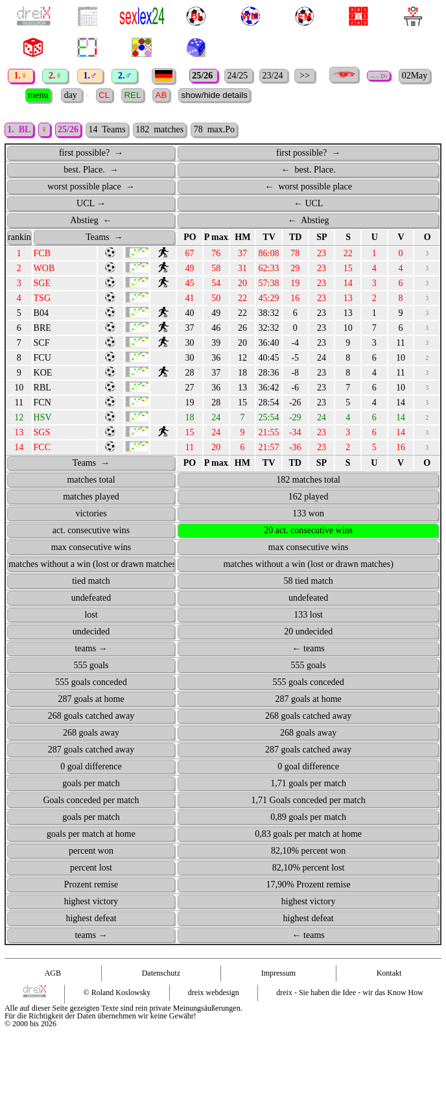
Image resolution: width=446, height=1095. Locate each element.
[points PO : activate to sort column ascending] (189, 237)
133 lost (308, 615)
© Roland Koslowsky (117, 992)
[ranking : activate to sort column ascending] (19, 237)
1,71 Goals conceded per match (309, 800)
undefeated (91, 598)
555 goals (90, 665)
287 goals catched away (91, 749)
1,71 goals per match (308, 783)
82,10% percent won (308, 851)
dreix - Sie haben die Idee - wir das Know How (349, 992)
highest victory (91, 901)
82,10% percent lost (308, 867)
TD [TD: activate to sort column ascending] (295, 237)
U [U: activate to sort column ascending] (374, 237)
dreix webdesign (213, 992)
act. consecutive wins (91, 530)
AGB (53, 973)
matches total (91, 480)
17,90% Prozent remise (308, 884)
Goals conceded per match (91, 800)
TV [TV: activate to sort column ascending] (269, 237)
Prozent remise (91, 884)
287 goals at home (91, 699)
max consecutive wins (91, 547)
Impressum (278, 973)
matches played (91, 496)
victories (90, 513)
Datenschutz (161, 973)
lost (90, 615)
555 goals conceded (90, 682)
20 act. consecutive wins (308, 530)
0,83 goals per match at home (308, 834)
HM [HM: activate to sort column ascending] (242, 237)
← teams (308, 648)
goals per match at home (91, 834)
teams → (91, 648)
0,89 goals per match (308, 817)
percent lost (91, 867)
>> (305, 75)
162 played (308, 496)
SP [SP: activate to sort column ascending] (321, 237)
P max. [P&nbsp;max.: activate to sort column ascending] (216, 237)
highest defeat (90, 918)
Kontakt (389, 973)
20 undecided (308, 631)
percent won (91, 851)
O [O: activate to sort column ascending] (427, 237)
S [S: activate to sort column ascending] (348, 237)
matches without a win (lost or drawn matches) (91, 564)
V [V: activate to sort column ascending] (400, 237)
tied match (91, 581)
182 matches (159, 129)
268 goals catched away (91, 716)
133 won (308, 513)
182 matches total (308, 480)
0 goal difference (91, 766)
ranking (20, 237)
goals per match (91, 783)
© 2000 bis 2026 (30, 1023)
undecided (91, 631)
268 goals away (91, 733)
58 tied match (308, 581)
